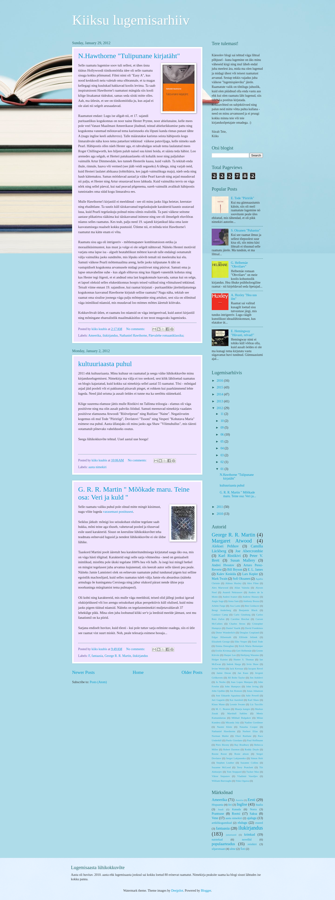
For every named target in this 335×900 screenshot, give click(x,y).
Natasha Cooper (249, 726)
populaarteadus (223, 844)
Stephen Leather (225, 762)
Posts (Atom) (98, 682)
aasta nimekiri (97, 467)
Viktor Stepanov (221, 776)
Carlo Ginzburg (242, 614)
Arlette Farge (218, 605)
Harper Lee (230, 655)
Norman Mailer (220, 736)
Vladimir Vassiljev (247, 776)
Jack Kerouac (237, 668)
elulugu (242, 822)
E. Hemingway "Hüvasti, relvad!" (242, 333)
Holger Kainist (220, 659)
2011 (220, 507)
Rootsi (236, 813)
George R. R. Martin (117, 656)
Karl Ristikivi (229, 555)
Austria (239, 800)
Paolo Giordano (234, 740)
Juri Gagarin (218, 699)
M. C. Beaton (223, 709)
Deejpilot (177, 890)
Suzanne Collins (249, 762)
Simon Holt (257, 758)
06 (222, 434)
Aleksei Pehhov (225, 546)
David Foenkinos (254, 628)
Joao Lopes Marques (242, 682)
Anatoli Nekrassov (233, 592)
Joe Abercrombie (249, 551)
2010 (220, 514)
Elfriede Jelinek (248, 637)
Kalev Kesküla (226, 574)
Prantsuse (218, 813)
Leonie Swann (237, 704)
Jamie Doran (224, 673)
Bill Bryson (234, 569)
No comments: (136, 329)
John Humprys (233, 686)
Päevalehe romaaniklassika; (166, 335)
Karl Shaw (253, 699)
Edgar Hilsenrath (221, 637)
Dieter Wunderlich (225, 632)
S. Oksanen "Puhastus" (246, 230)
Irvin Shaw (253, 664)
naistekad (217, 839)
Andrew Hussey (250, 596)
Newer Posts (83, 672)
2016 (220, 380)
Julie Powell (252, 695)
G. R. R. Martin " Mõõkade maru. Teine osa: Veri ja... (238, 494)
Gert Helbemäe (243, 650)
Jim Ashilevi (256, 677)
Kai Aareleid (236, 699)
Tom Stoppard (234, 771)
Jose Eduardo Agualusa (228, 695)
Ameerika (94, 335)
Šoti (242, 848)
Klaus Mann (218, 704)
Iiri (230, 804)
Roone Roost (219, 753)
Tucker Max (252, 771)
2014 (220, 394)
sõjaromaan (218, 848)
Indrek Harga (234, 664)
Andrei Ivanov (230, 596)
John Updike (218, 690)
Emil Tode (257, 641)
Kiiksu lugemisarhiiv (131, 20)
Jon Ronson (236, 690)
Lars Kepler (250, 574)
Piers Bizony (222, 744)
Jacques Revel (255, 668)
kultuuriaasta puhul (105, 363)
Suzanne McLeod (221, 767)
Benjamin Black (248, 610)
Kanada (236, 809)
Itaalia (259, 804)
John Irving (252, 686)
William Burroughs (221, 780)
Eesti (251, 799)
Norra (253, 809)
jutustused (231, 834)
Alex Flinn (253, 583)
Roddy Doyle (252, 749)
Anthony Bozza (251, 601)
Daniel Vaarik (233, 628)
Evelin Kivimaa (223, 650)
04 (222, 448)
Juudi (221, 809)
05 (222, 441)
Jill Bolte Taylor (236, 677)
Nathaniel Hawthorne (133, 335)
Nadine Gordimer (254, 722)
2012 (220, 408)
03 (222, 455)
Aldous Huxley (233, 583)
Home (138, 672)
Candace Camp (220, 614)
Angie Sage (218, 601)
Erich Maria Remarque (251, 646)
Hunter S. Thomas (244, 659)
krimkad (249, 834)
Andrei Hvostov (223, 565)
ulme (233, 848)
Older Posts (191, 672)
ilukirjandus (110, 335)
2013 (220, 401)
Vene (215, 818)
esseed (259, 822)
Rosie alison (241, 753)
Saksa (253, 813)
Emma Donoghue (225, 646)
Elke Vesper (240, 641)
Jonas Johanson (255, 690)
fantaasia (97, 656)
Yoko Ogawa (242, 780)
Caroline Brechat (240, 619)
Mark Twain (219, 578)
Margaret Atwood (232, 541)
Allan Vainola (241, 587)
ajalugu (252, 818)
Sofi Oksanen (241, 578)
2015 (220, 387)
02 (222, 462)
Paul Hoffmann (255, 740)
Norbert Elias (250, 731)
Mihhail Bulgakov (241, 717)
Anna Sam (233, 601)
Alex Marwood (220, 587)
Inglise (242, 804)
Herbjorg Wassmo (250, 655)
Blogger (206, 890)
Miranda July (232, 722)
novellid (246, 839)
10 (222, 421)
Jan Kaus (243, 673)
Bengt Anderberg (221, 610)
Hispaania (217, 804)
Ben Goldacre (252, 605)
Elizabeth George (221, 641)
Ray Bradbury (241, 744)
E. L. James (255, 569)
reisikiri (252, 844)
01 (222, 469)
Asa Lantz (235, 605)
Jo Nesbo (221, 682)
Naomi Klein (224, 726)
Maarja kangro (242, 709)
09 (222, 427)
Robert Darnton (231, 749)
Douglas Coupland (249, 632)
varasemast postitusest (118, 511)
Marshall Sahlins (237, 713)
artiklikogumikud (222, 822)
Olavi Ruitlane (243, 736)
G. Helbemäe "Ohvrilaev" (239, 264)
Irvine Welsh (218, 668)
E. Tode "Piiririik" (242, 198)
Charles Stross (237, 623)
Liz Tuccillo (256, 704)
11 (222, 414)
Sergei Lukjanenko (236, 758)
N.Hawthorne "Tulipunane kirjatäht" (129, 56)
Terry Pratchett (245, 767)
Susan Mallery (243, 560)
